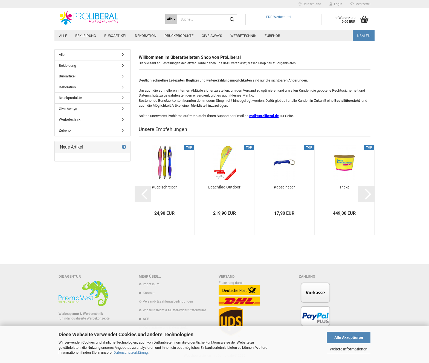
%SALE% (363, 36)
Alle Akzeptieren (348, 337)
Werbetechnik (243, 36)
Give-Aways (212, 36)
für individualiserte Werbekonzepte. (84, 318)
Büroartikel (115, 36)
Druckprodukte (178, 36)
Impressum (151, 284)
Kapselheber (284, 187)
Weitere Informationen (348, 349)
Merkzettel (360, 4)
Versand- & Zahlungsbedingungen (168, 301)
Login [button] (335, 4)
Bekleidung (85, 36)
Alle (63, 36)
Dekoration (145, 36)
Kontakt (149, 293)
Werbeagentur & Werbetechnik (81, 314)
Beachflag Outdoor (224, 187)
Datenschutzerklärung (131, 352)
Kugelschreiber (164, 187)
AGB (146, 319)
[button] (309, 4)
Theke (344, 187)
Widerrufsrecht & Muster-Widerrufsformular (174, 310)
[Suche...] (171, 19)
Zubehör (272, 36)
